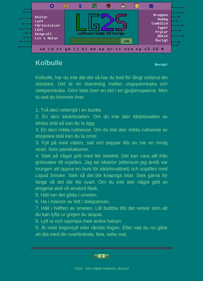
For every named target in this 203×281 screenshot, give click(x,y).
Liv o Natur (46, 38)
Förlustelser (47, 25)
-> (107, 256)
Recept (161, 64)
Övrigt (161, 40)
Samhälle (159, 23)
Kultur (41, 17)
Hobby (163, 19)
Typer (163, 27)
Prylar (161, 32)
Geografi (43, 34)
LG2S (39, 29)
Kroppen (160, 15)
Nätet (163, 36)
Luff (39, 21)
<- (96, 256)
